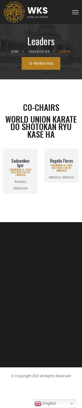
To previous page (41, 63)
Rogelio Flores (61, 160)
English (45, 403)
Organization (39, 51)
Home (15, 51)
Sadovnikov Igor (20, 162)
